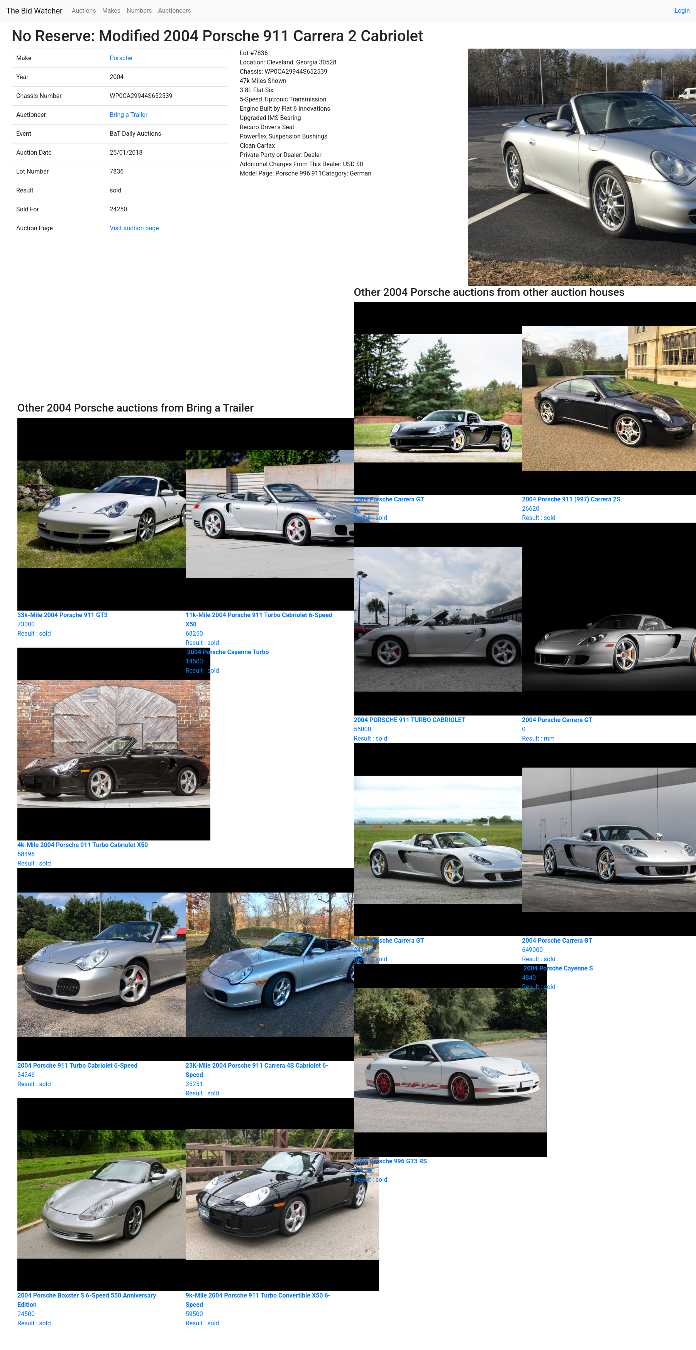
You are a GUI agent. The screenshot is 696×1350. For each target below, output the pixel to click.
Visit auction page (134, 228)
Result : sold (264, 661)
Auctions (84, 10)
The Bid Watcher (34, 10)
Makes (111, 10)
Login (682, 10)
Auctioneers (174, 10)
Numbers (139, 10)
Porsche (121, 58)
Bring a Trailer (128, 114)
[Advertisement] (180, 344)
